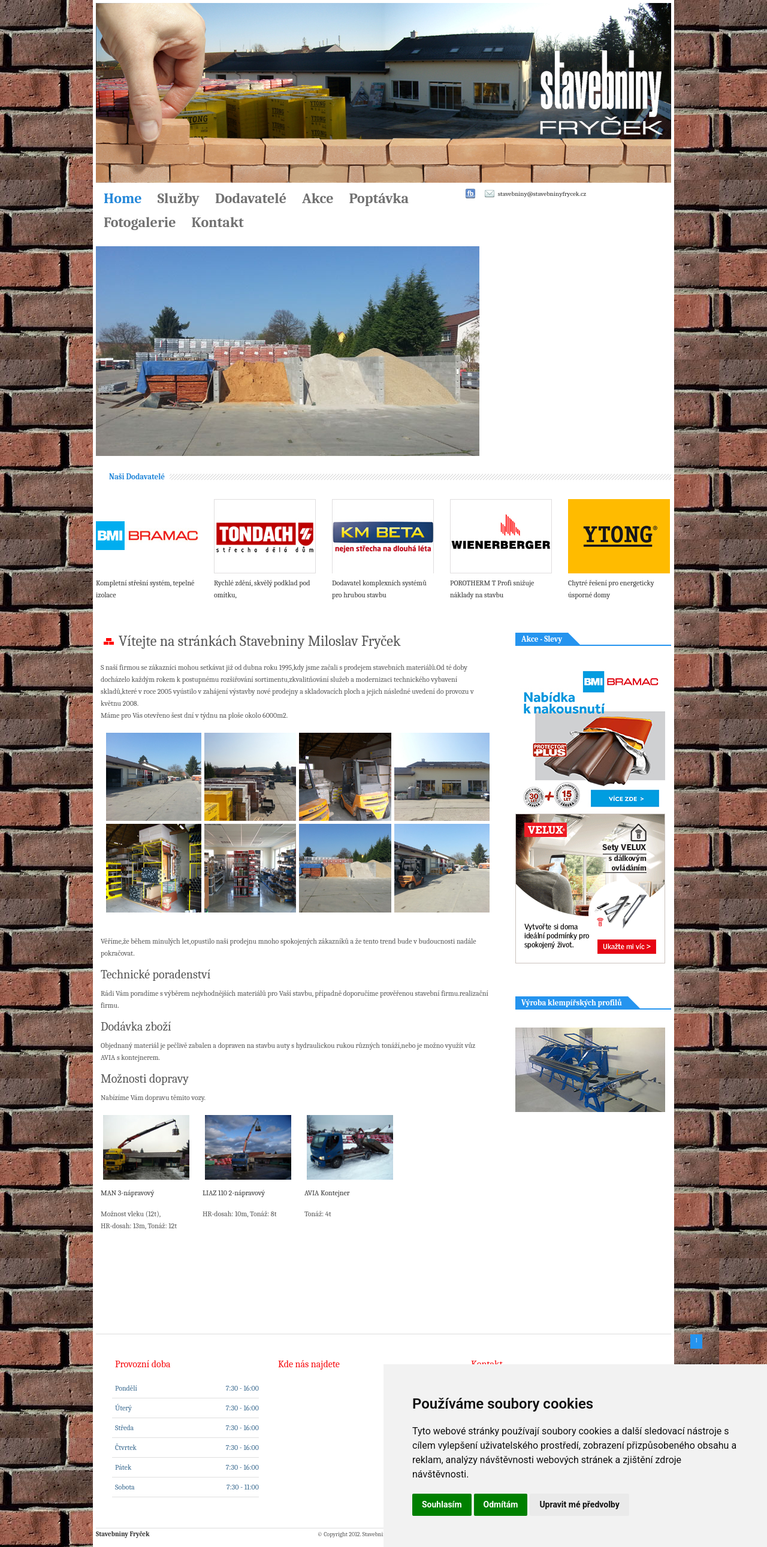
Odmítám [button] (501, 1504)
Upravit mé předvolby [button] (579, 1504)
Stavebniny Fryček (122, 1534)
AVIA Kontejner (327, 1193)
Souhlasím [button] (442, 1504)
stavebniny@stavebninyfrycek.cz (542, 194)
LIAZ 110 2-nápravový (234, 1193)
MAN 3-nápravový (127, 1193)
